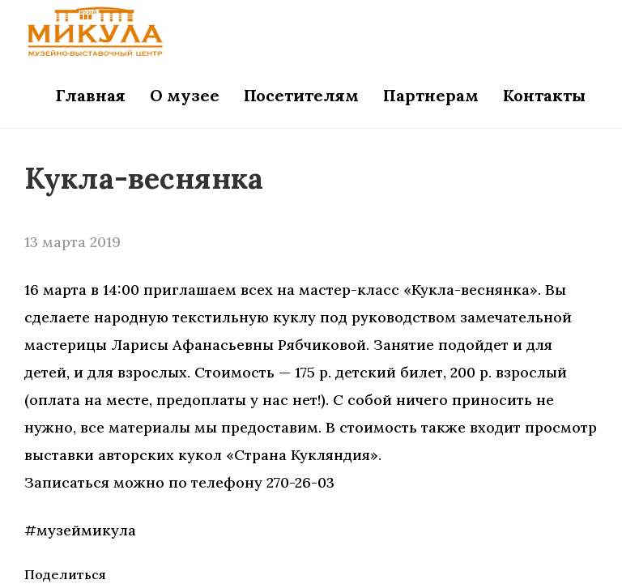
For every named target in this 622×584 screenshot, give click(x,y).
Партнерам (431, 95)
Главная (91, 95)
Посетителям (301, 95)
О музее (184, 95)
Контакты (544, 95)
